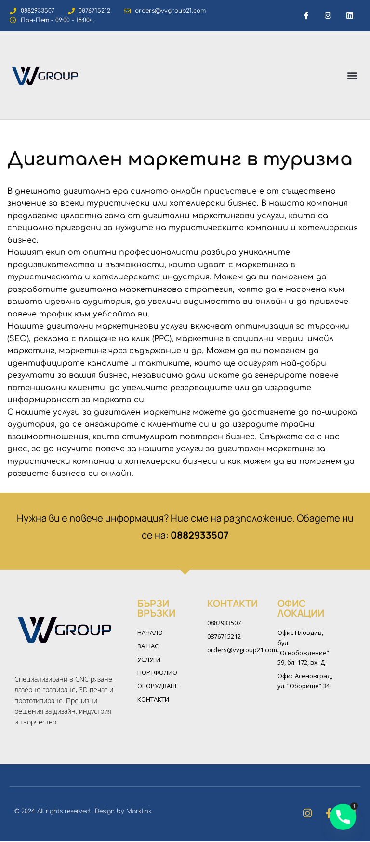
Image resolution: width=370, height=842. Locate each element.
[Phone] (343, 817)
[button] (352, 75)
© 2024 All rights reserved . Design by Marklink (83, 812)
